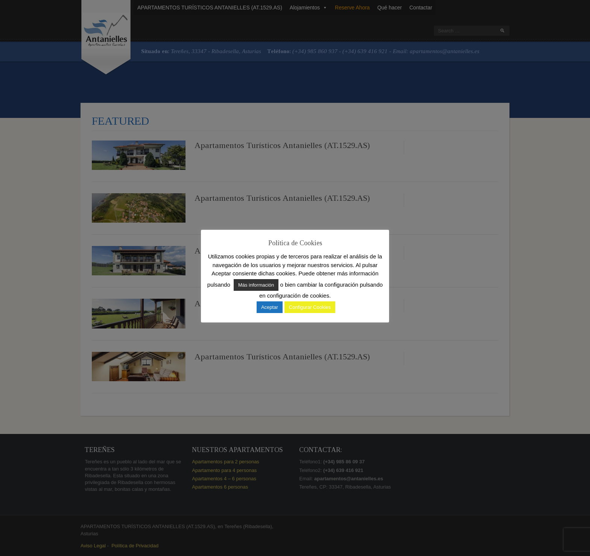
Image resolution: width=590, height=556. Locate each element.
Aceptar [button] (269, 307)
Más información (256, 285)
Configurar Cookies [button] (310, 307)
